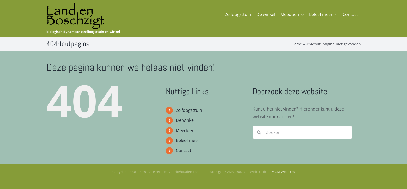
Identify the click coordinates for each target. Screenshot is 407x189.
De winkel (185, 120)
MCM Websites (283, 171)
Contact (183, 150)
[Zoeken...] (302, 132)
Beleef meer (187, 140)
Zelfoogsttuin (189, 110)
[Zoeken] (259, 132)
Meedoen (185, 130)
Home (297, 43)
